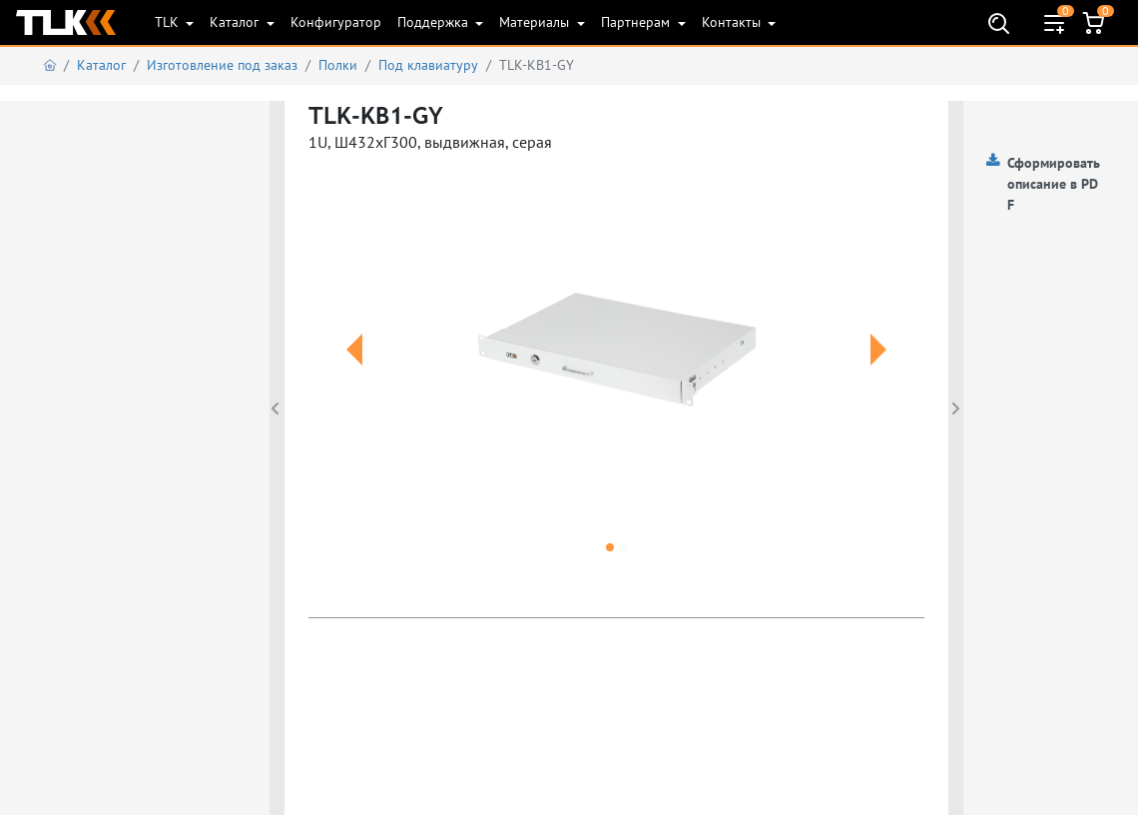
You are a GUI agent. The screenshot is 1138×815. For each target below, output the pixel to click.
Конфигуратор (335, 22)
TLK (169, 22)
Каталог (236, 22)
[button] (354, 373)
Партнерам (637, 22)
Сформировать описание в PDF (1053, 184)
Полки (337, 65)
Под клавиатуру (428, 65)
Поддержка (434, 22)
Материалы (536, 22)
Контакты (733, 22)
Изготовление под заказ (222, 65)
